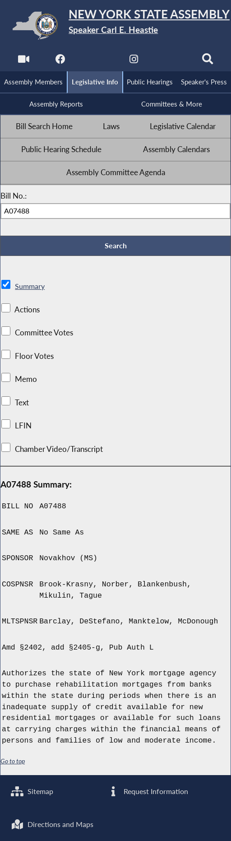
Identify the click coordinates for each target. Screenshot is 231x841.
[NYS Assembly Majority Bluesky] (171, 61)
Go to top (12, 763)
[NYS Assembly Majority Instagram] (134, 61)
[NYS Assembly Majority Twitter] (97, 61)
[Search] (208, 61)
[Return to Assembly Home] (115, 25)
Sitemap (33, 790)
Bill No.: (13, 196)
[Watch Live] (23, 61)
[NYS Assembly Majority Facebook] (60, 61)
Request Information (148, 790)
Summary (30, 288)
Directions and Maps (54, 823)
